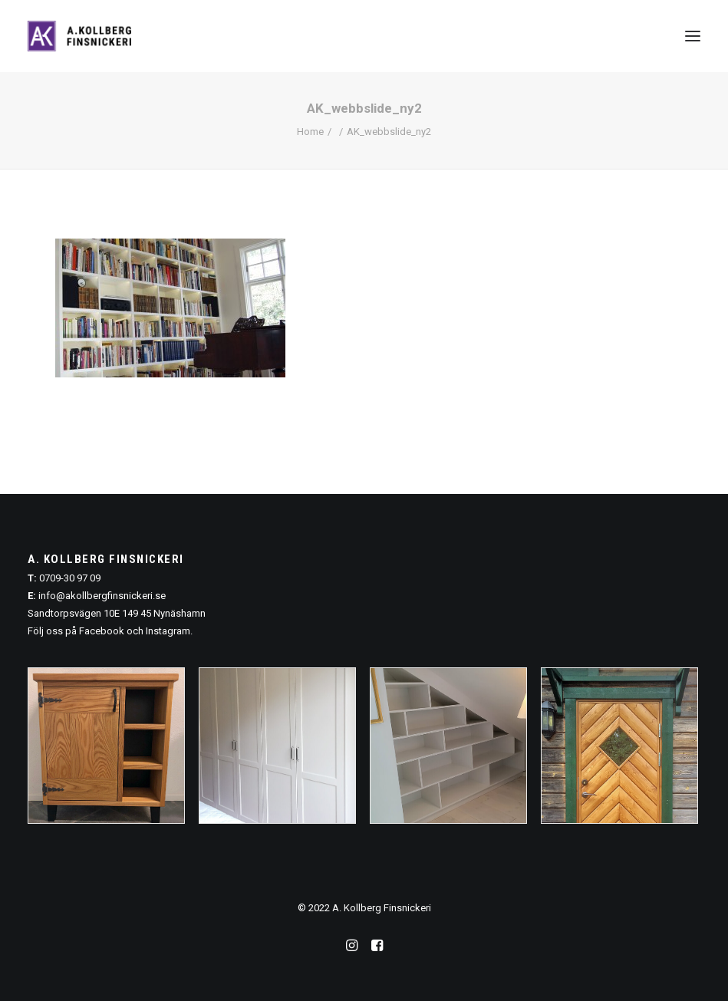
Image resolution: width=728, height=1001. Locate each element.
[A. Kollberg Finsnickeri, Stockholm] (79, 36)
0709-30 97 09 (69, 578)
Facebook (101, 631)
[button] (692, 36)
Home (310, 131)
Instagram (168, 631)
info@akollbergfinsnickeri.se (102, 595)
